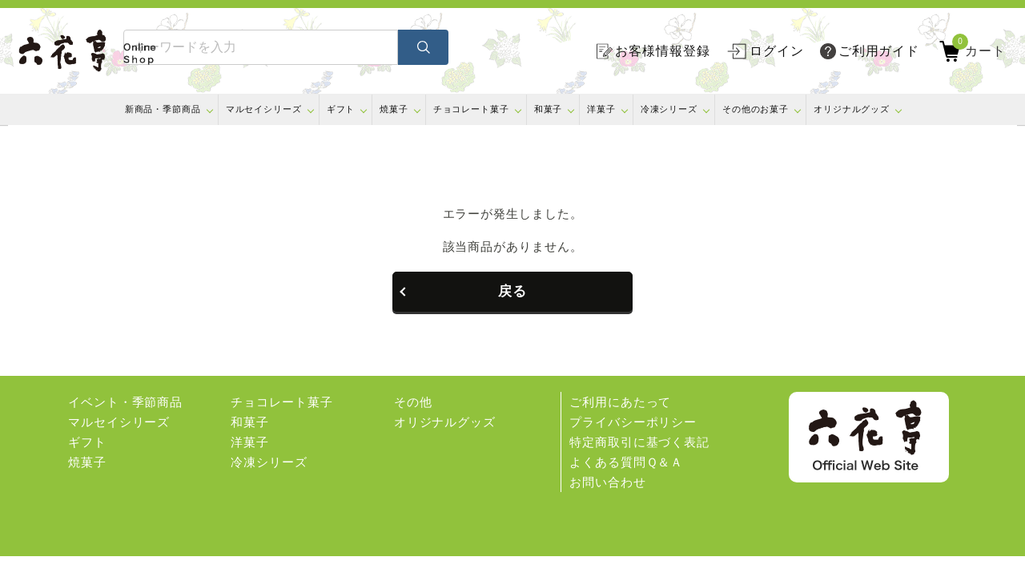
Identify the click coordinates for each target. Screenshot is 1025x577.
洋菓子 (601, 109)
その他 (413, 402)
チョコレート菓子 (471, 109)
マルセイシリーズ (264, 109)
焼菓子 (394, 109)
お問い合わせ (607, 482)
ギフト (341, 109)
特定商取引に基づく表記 (639, 442)
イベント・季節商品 (125, 402)
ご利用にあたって (620, 402)
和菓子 (548, 109)
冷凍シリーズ (669, 109)
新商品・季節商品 (163, 109)
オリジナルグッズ (852, 109)
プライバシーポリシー (633, 422)
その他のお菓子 (755, 109)
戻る (512, 291)
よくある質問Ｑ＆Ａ (626, 462)
